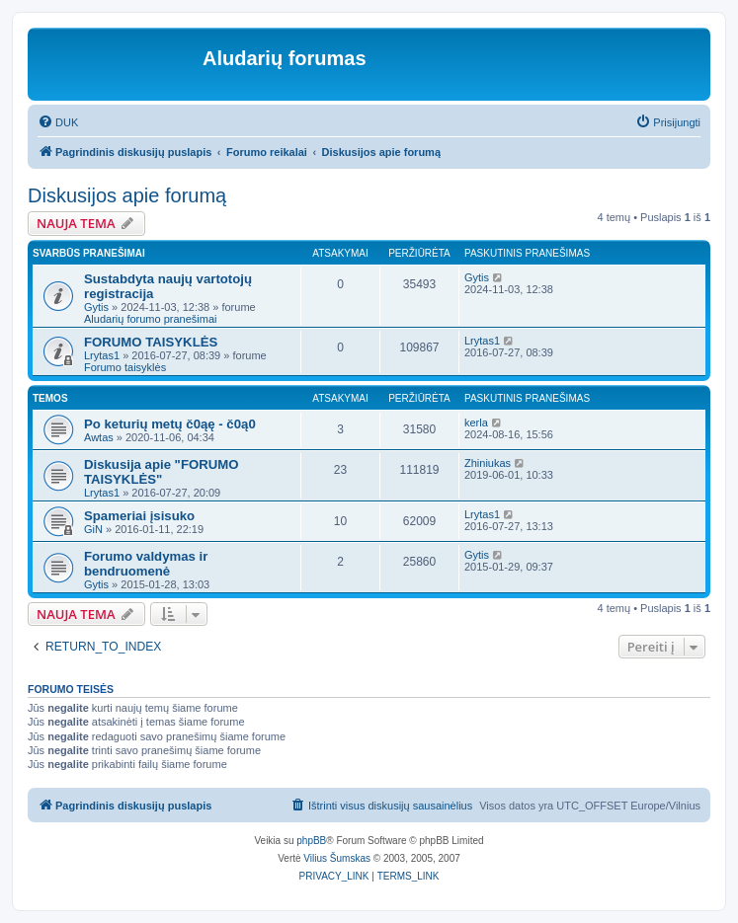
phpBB (311, 840)
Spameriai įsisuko (139, 515)
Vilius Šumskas (336, 858)
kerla (476, 422)
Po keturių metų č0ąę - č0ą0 (170, 424)
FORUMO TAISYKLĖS (150, 342)
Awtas (99, 437)
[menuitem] (58, 122)
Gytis (96, 307)
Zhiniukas (487, 463)
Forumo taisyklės (125, 367)
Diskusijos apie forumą (127, 195)
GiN (93, 529)
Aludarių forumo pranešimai (150, 319)
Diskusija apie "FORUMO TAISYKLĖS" (161, 472)
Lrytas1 (102, 355)
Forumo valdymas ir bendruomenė (145, 563)
